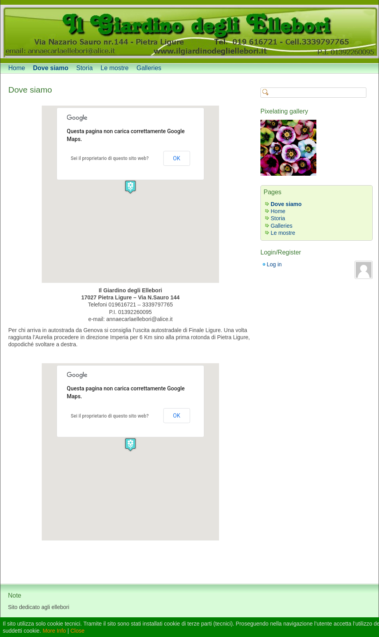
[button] (130, 187)
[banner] (189, 31)
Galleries (148, 68)
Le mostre (114, 68)
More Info (54, 631)
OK (176, 158)
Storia (84, 68)
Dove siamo (51, 68)
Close (78, 631)
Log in (274, 264)
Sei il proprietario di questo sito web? (110, 158)
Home (16, 68)
